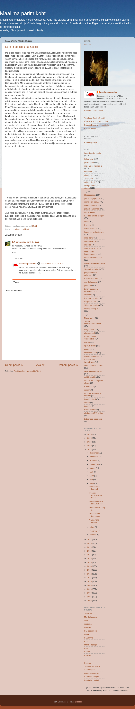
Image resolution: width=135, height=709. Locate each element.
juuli (92, 472)
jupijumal (88, 624)
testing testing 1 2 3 (92, 309)
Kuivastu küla (90, 128)
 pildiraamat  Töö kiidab (93, 413)
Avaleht (40, 364)
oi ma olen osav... (91, 202)
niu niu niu (88, 175)
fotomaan (88, 172)
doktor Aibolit (89, 182)
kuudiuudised (90, 399)
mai (91, 479)
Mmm (86, 222)
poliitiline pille (90, 377)
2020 (89, 543)
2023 (89, 446)
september (94, 464)
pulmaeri (88, 285)
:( (84, 314)
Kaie (86, 648)
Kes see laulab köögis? (94, 216)
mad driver (88, 238)
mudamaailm (89, 212)
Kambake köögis (91, 677)
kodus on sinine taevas (94, 232)
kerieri (87, 349)
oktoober (94, 460)
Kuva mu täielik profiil (93, 111)
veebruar (94, 531)
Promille (87, 655)
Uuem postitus (14, 364)
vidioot (26, 229)
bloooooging (89, 195)
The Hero (88, 613)
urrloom (87, 295)
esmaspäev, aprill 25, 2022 (27, 242)
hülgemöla (88, 159)
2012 (89, 574)
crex (86, 620)
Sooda (87, 652)
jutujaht (87, 390)
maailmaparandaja (28, 263)
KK (13, 242)
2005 (89, 600)
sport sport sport (91, 248)
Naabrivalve (89, 318)
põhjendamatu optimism (90, 274)
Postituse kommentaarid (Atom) (27, 371)
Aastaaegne (89, 670)
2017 (89, 555)
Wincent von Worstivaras (89, 361)
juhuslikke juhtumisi (92, 153)
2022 (89, 449)
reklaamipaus (90, 410)
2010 (89, 581)
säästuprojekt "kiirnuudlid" (90, 337)
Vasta (14, 252)
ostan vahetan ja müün (94, 365)
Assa (86, 641)
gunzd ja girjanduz (92, 198)
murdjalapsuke (90, 282)
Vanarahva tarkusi (92, 269)
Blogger (78, 702)
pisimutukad (89, 333)
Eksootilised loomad (94, 488)
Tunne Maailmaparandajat (92, 322)
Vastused (19, 258)
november (94, 457)
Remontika (89, 386)
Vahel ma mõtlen (91, 305)
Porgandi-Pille (90, 302)
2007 (89, 593)
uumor (87, 403)
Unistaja (87, 627)
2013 (89, 570)
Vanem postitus (68, 364)
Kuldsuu (87, 225)
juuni (92, 476)
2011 (89, 578)
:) (84, 191)
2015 (89, 562)
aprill (92, 483)
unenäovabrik (90, 241)
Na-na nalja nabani (94, 521)
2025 (89, 438)
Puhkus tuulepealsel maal (95, 495)
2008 (89, 589)
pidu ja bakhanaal (92, 209)
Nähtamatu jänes (91, 356)
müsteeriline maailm (93, 257)
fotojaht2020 (89, 329)
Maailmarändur (90, 205)
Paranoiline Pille (91, 278)
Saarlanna (88, 638)
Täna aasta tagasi (92, 666)
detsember (94, 453)
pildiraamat (89, 162)
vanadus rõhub (90, 228)
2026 (89, 434)
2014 (89, 566)
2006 (89, 597)
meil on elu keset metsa (94, 263)
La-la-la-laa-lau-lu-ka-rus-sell (21, 46)
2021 (89, 539)
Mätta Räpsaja (90, 645)
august (93, 468)
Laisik (86, 634)
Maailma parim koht (23, 13)
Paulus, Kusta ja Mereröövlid (96, 125)
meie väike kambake (93, 166)
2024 (89, 442)
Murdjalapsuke (90, 617)
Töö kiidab (88, 179)
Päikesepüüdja (90, 631)
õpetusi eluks (90, 346)
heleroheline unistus (93, 371)
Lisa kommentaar (14, 290)
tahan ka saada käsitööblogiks (91, 290)
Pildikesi (87, 663)
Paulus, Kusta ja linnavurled (96, 121)
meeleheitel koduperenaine (90, 253)
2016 (89, 558)
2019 (89, 547)
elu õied (18, 229)
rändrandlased (90, 353)
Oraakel (87, 406)
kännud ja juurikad (92, 673)
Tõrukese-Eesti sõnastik (94, 118)
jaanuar (93, 535)
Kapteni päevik (90, 142)
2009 (89, 585)
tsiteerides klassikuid (93, 419)
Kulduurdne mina (91, 298)
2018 (89, 551)
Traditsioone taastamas (94, 515)
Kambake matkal (91, 680)
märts (92, 527)
